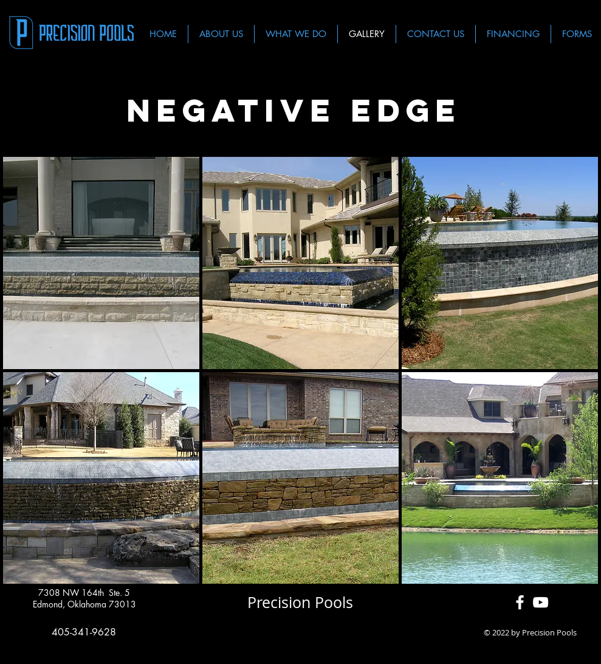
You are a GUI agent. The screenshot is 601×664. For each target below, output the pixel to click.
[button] (101, 263)
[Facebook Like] (300, 633)
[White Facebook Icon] (519, 602)
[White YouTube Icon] (540, 602)
